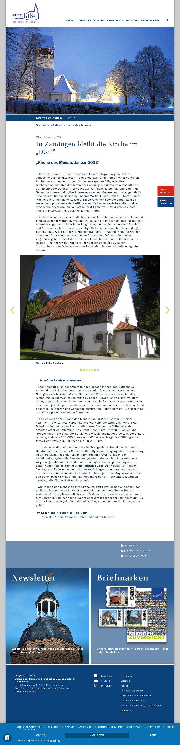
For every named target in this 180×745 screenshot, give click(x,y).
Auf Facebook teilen (134, 555)
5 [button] (92, 370)
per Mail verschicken (135, 550)
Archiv (71, 117)
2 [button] (84, 370)
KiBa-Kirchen (115, 20)
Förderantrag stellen (132, 690)
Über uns (85, 20)
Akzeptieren (97, 735)
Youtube (105, 681)
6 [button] (95, 370)
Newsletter (127, 676)
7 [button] (98, 370)
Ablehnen (41, 735)
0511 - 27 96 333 (30, 688)
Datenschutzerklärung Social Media (141, 705)
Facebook (106, 676)
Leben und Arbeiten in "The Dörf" (64, 512)
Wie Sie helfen (149, 20)
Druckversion (130, 545)
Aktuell (71, 20)
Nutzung (132, 20)
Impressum (127, 710)
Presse (124, 685)
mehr (153, 735)
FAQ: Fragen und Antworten (136, 695)
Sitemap (125, 681)
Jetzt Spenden (165, 191)
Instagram (106, 685)
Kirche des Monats (78, 125)
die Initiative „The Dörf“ (95, 465)
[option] (90, 310)
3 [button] (87, 370)
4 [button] (89, 370)
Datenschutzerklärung (133, 700)
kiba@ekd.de (30, 691)
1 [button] (81, 370)
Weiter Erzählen (166, 202)
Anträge (98, 20)
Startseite (42, 125)
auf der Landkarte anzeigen (62, 380)
